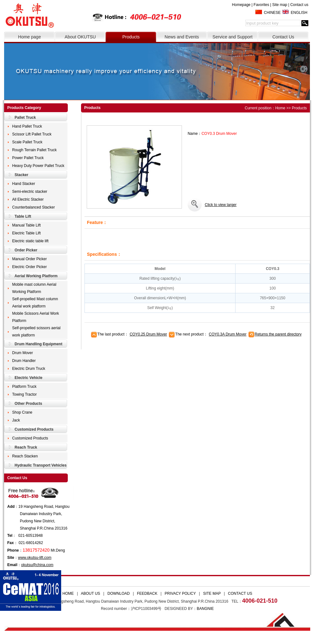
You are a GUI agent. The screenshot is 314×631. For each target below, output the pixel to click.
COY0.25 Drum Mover (148, 334)
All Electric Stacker (28, 199)
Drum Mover (22, 353)
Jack (16, 420)
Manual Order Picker (29, 259)
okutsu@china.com (37, 565)
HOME (68, 593)
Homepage (241, 5)
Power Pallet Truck (28, 158)
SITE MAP (212, 593)
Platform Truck (24, 386)
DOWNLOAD (119, 593)
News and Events (182, 36)
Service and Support (232, 36)
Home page (29, 36)
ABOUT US (90, 593)
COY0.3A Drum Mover (227, 334)
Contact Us (283, 36)
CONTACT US (240, 593)
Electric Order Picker (29, 267)
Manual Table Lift (26, 225)
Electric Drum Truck (28, 368)
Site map (279, 5)
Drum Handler (24, 361)
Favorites (261, 5)
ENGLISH (299, 12)
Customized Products (30, 438)
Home (280, 108)
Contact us (299, 5)
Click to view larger (221, 205)
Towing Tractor (24, 394)
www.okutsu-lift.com (34, 557)
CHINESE (272, 12)
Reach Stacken (25, 456)
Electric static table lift (30, 241)
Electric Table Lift (26, 233)
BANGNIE (205, 608)
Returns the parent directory (278, 334)
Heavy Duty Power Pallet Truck (38, 165)
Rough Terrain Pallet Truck (34, 150)
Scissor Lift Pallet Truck (32, 134)
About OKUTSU (80, 36)
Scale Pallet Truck (27, 142)
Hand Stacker (23, 183)
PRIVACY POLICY (180, 593)
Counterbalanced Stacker (33, 207)
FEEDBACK (147, 593)
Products (131, 36)
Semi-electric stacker (29, 191)
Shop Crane (22, 412)
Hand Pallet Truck (27, 126)
